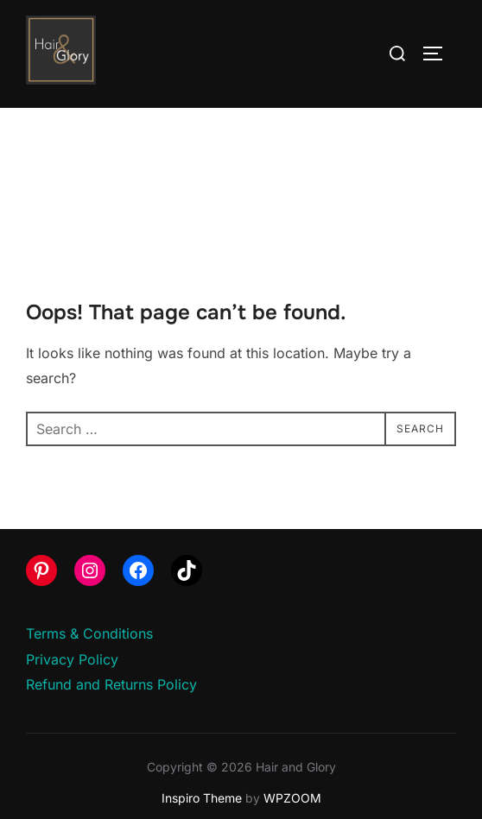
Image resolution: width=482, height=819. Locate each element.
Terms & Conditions (89, 633)
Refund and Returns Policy (111, 684)
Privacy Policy (72, 659)
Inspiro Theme (202, 798)
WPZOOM (292, 798)
